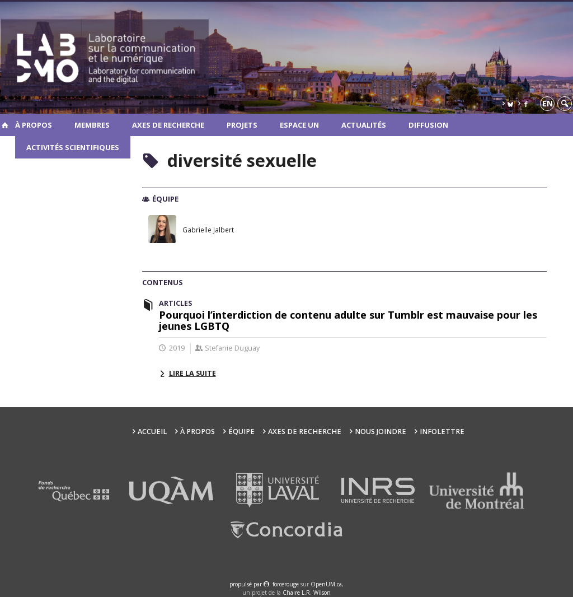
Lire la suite (192, 373)
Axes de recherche (168, 125)
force (286, 584)
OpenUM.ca (326, 584)
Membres (92, 125)
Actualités (363, 125)
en (547, 103)
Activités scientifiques (72, 147)
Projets (242, 125)
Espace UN (299, 125)
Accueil (152, 431)
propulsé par (246, 584)
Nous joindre (380, 431)
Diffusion (428, 125)
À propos (33, 125)
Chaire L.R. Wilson (307, 592)
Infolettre (442, 431)
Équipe (241, 431)
